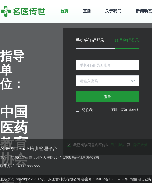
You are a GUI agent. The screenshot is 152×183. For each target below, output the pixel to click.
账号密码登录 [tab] (127, 40)
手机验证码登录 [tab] (90, 40)
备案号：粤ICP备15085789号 (104, 179)
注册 (114, 109)
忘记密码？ (130, 109)
